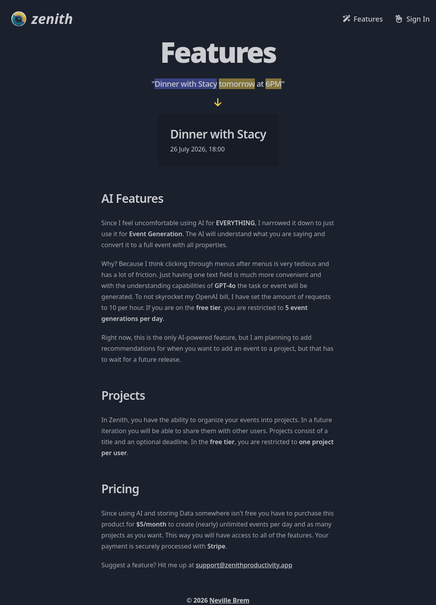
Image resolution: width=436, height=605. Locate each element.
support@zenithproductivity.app (244, 565)
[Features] (363, 18)
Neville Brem (229, 600)
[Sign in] (412, 18)
